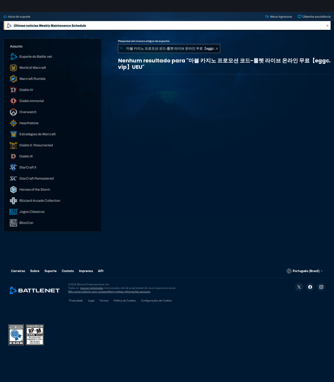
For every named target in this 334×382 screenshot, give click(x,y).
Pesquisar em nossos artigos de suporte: (144, 44)
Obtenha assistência (314, 20)
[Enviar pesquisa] (121, 52)
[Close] (327, 29)
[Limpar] (216, 52)
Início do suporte (16, 20)
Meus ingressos (278, 20)
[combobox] (169, 52)
